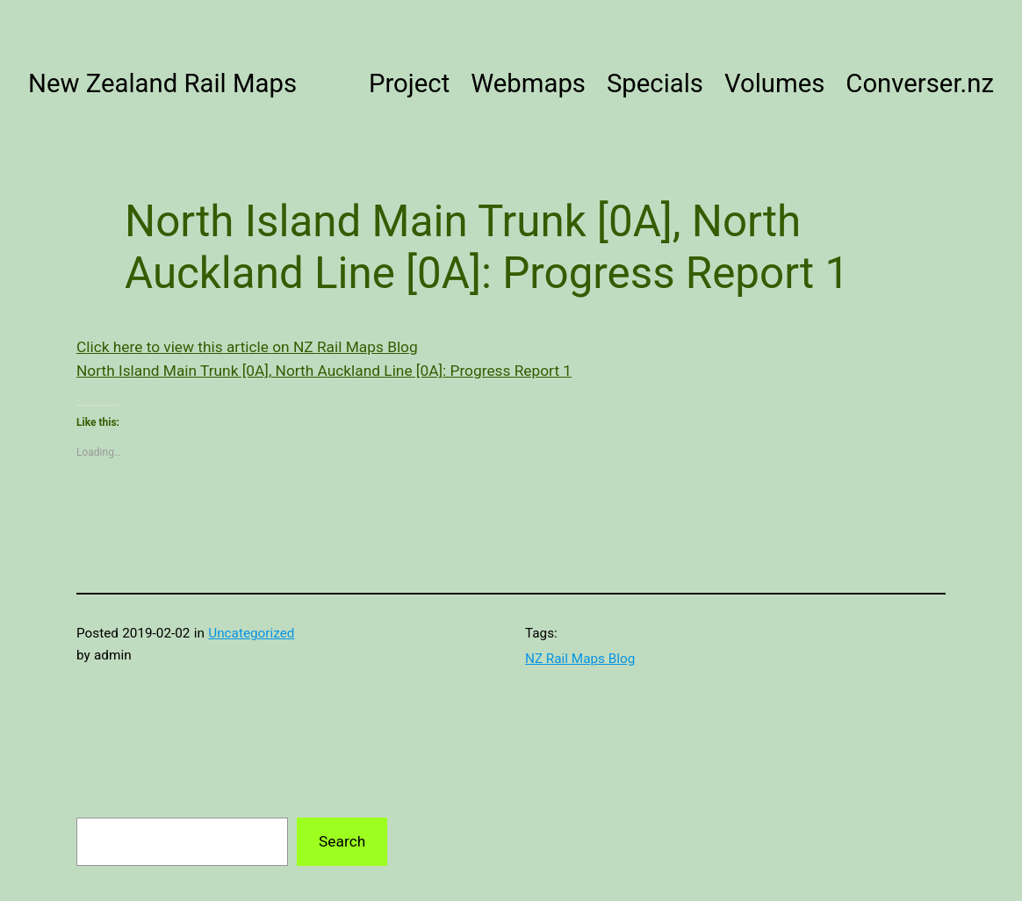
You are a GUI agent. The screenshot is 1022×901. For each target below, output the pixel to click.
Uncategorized (251, 633)
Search (342, 841)
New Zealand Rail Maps (162, 83)
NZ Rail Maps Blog (580, 659)
